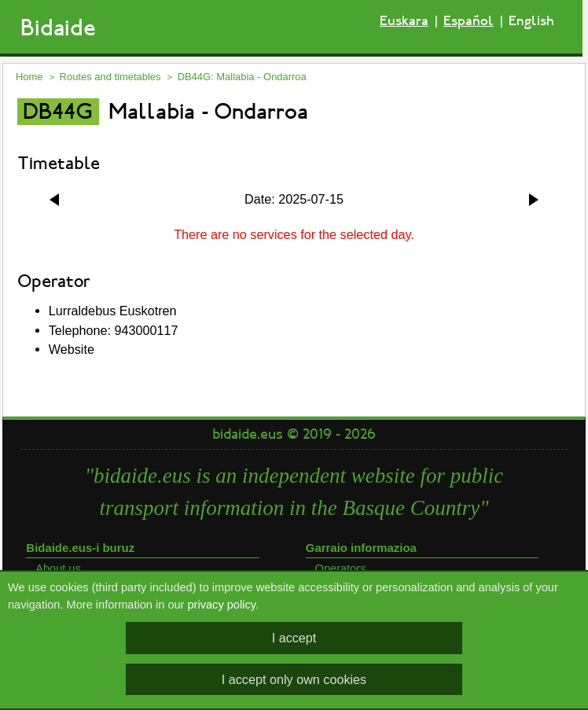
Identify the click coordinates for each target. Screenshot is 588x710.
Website (71, 349)
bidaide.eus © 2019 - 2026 (294, 434)
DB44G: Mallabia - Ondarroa (242, 77)
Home (29, 77)
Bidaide (58, 28)
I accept (294, 638)
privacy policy (221, 604)
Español (468, 21)
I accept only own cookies (294, 679)
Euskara (404, 21)
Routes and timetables (110, 77)
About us (58, 568)
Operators (340, 568)
